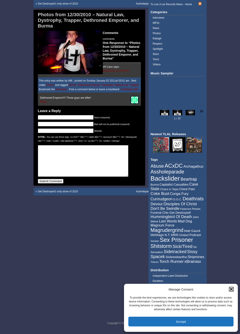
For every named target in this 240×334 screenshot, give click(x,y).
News (156, 28)
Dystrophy (107, 85)
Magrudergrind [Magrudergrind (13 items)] (167, 230)
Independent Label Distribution (170, 275)
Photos (50, 85)
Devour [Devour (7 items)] (157, 204)
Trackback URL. (130, 89)
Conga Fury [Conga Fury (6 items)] (179, 194)
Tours (156, 59)
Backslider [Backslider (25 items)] (165, 178)
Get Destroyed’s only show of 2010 (58, 3)
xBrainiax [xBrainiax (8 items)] (192, 261)
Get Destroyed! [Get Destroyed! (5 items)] (180, 212)
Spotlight (158, 48)
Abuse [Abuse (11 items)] (157, 166)
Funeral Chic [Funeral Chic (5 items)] (160, 212)
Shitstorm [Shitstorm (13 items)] (161, 246)
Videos (157, 64)
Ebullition (158, 281)
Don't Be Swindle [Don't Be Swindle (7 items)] (165, 208)
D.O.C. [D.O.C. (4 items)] (177, 199)
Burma (72, 85)
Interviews (158, 17)
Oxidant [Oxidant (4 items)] (184, 235)
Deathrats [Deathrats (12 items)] (192, 198)
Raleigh (157, 38)
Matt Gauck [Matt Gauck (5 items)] (192, 231)
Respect (157, 43)
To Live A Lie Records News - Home (171, 4)
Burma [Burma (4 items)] (155, 184)
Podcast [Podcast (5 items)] (195, 235)
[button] (231, 289)
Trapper (134, 85)
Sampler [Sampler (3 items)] (155, 241)
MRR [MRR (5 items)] (174, 235)
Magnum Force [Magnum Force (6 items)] (162, 225)
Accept (181, 321)
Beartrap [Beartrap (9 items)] (188, 179)
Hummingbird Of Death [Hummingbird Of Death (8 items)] (171, 216)
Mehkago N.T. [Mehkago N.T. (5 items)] (160, 235)
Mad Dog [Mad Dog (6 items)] (185, 221)
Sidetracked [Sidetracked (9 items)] (175, 251)
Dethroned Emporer (89, 85)
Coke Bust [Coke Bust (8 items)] (160, 193)
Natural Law (122, 85)
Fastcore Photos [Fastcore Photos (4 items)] (190, 208)
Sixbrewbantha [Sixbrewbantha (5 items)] (176, 257)
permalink (62, 89)
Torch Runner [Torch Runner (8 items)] (171, 261)
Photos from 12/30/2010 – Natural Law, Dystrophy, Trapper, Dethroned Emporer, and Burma (88, 20)
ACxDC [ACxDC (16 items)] (173, 166)
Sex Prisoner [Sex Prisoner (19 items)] (176, 240)
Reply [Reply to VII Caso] (43, 101)
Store (156, 54)
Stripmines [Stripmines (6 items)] (195, 257)
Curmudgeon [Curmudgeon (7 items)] (162, 199)
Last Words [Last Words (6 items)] (168, 221)
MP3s (156, 22)
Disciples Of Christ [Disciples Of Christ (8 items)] (180, 204)
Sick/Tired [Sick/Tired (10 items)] (182, 246)
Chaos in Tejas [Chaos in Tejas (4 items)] (169, 189)
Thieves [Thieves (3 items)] (155, 262)
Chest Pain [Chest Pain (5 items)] (187, 189)
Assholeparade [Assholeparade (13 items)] (167, 172)
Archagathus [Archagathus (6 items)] (193, 166)
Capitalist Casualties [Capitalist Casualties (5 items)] (173, 184)
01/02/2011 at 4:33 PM (116, 70)
